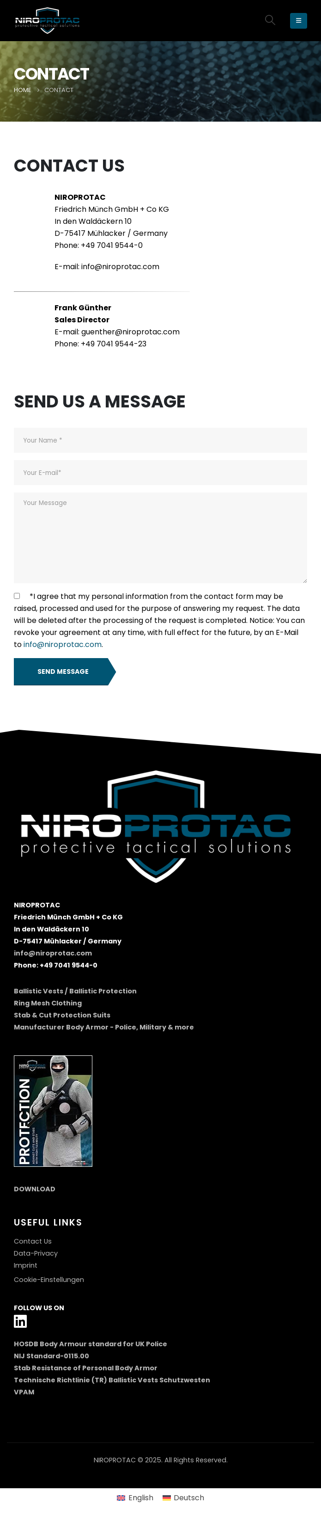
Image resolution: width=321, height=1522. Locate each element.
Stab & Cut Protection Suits (62, 1015)
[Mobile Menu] (298, 21)
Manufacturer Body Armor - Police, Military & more (104, 1027)
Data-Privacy (36, 1253)
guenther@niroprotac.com (130, 332)
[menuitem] (134, 1498)
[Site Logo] (48, 20)
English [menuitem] (140, 1497)
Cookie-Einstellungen (49, 1279)
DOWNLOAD (34, 1189)
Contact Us (33, 1241)
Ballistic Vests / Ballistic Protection (75, 991)
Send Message (63, 671)
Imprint (25, 1265)
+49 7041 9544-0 (112, 245)
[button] (270, 20)
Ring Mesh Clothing (48, 1003)
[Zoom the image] (53, 1061)
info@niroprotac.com (120, 266)
